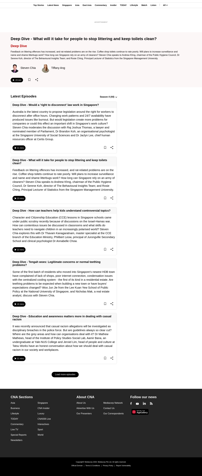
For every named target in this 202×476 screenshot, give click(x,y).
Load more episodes (65, 374)
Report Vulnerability (123, 466)
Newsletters (16, 440)
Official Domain (77, 466)
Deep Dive (19, 46)
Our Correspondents (113, 413)
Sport (40, 429)
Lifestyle (134, 16)
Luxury (41, 413)
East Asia (87, 16)
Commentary (101, 16)
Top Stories (38, 16)
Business (15, 408)
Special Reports (19, 435)
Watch (144, 16)
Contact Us (108, 408)
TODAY (123, 16)
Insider (113, 16)
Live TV (14, 429)
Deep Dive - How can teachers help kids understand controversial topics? (61, 210)
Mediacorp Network (113, 403)
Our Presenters (84, 413)
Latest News (53, 16)
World (40, 435)
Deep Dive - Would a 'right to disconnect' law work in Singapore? (55, 104)
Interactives (43, 424)
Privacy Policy (108, 466)
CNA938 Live (44, 419)
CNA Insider (44, 408)
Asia (77, 16)
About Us (81, 403)
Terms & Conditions (92, 466)
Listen (153, 16)
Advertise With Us (85, 408)
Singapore (67, 16)
